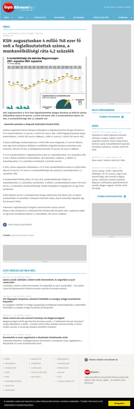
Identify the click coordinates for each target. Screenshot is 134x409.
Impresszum (63, 368)
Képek (21, 17)
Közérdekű (36, 363)
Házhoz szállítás (101, 17)
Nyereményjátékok (13, 381)
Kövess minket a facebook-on (103, 359)
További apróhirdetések (109, 196)
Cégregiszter (40, 17)
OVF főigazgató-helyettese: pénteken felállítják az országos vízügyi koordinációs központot (42, 300)
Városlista (35, 7)
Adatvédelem (63, 363)
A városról (36, 368)
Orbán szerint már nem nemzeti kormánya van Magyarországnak (34, 318)
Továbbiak (122, 17)
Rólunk (61, 372)
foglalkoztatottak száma (22, 235)
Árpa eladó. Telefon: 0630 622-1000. (108, 160)
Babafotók (36, 359)
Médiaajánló (63, 359)
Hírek (6, 17)
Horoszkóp (10, 390)
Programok (78, 17)
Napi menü (36, 377)
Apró (7, 377)
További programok (109, 117)
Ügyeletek (9, 385)
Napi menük (59, 17)
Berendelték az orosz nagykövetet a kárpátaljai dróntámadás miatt (35, 337)
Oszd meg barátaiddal (20, 225)
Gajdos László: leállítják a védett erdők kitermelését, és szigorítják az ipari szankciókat (39, 281)
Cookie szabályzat (66, 381)
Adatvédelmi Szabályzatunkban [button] (18, 405)
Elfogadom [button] (119, 403)
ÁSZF (60, 377)
